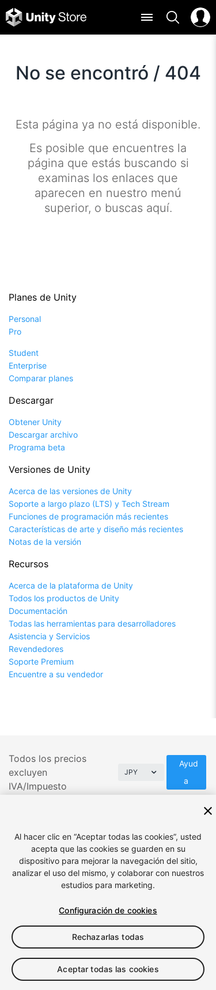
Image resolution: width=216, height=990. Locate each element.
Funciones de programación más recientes (88, 516)
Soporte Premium (41, 661)
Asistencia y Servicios (49, 636)
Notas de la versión (45, 542)
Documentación (38, 611)
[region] (108, 892)
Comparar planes (41, 378)
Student (24, 353)
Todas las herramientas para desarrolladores (92, 623)
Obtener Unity (35, 422)
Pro (15, 331)
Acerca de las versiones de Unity (70, 491)
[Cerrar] (208, 811)
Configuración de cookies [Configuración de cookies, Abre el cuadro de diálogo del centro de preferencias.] (108, 910)
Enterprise (28, 365)
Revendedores (36, 649)
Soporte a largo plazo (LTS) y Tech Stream (89, 504)
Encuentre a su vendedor (56, 674)
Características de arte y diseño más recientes (96, 529)
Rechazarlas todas (108, 937)
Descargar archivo (43, 434)
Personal (25, 319)
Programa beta (37, 447)
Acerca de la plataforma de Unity (71, 585)
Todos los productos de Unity (64, 598)
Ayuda (188, 772)
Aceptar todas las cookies (108, 969)
